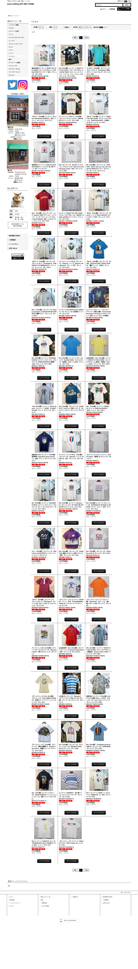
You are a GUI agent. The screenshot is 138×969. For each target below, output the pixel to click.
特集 (42, 900)
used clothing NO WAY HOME (20, 4)
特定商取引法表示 (14, 235)
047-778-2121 (17, 226)
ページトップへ (127, 892)
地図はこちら (17, 139)
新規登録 (112, 9)
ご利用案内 (12, 240)
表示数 (36, 27)
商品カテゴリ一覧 (45, 897)
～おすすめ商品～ (45, 906)
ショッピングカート (15, 903)
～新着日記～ (75, 897)
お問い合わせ (13, 248)
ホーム (11, 897)
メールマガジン (14, 244)
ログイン (104, 9)
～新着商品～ (44, 903)
